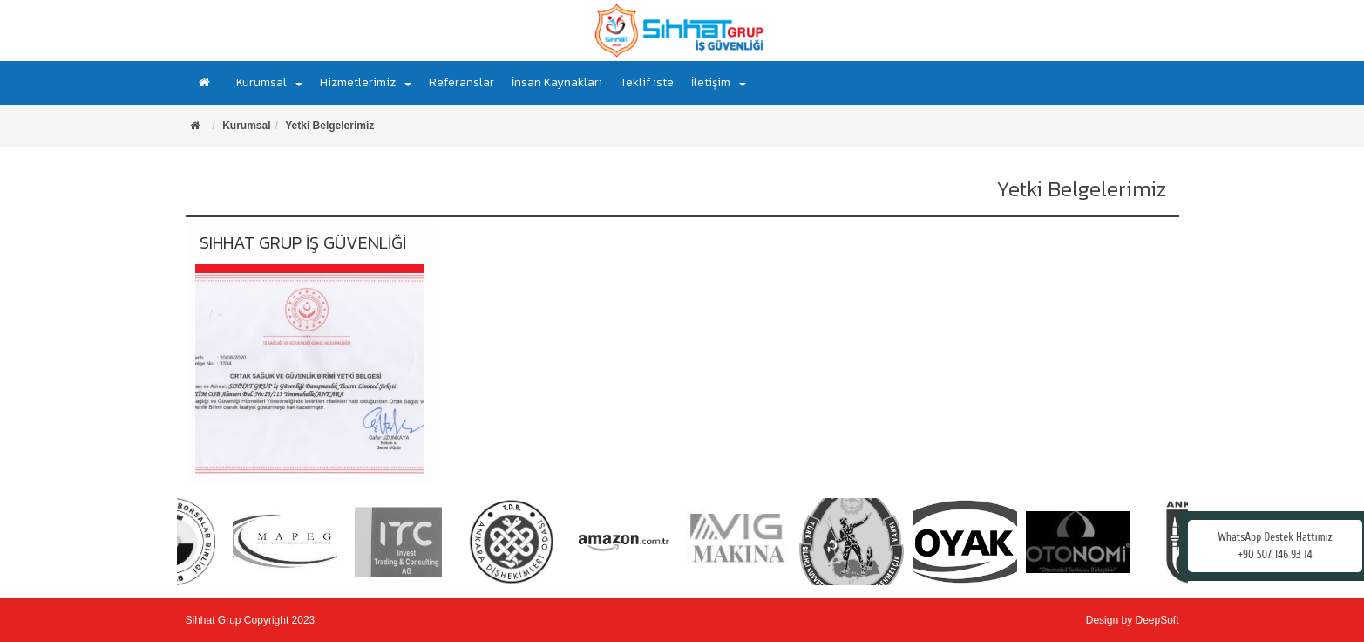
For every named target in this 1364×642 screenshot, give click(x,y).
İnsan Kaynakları (557, 82)
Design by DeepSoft (1132, 620)
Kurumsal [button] (269, 82)
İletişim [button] (718, 82)
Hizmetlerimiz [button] (365, 82)
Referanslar (461, 82)
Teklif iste (647, 82)
